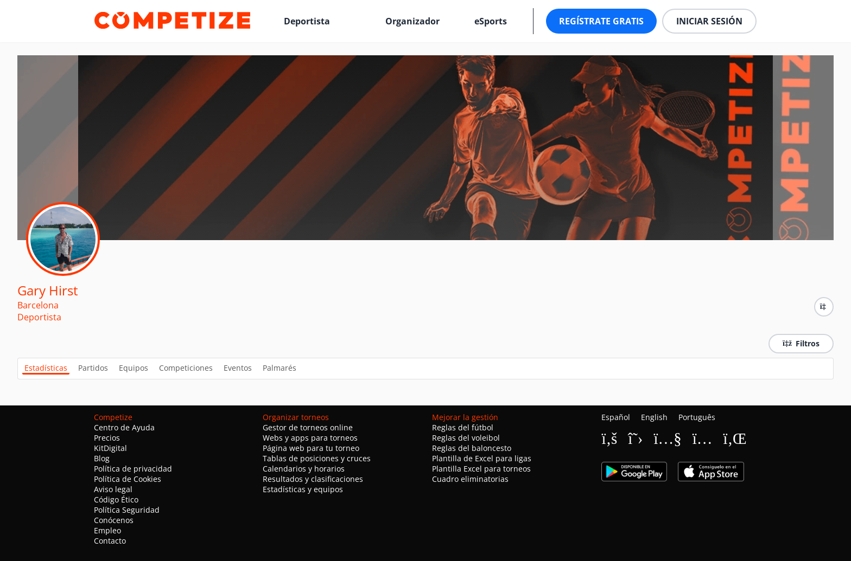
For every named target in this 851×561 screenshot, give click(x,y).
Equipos (133, 368)
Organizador (412, 21)
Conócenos (114, 520)
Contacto (110, 541)
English (654, 417)
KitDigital (110, 448)
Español (615, 417)
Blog (102, 458)
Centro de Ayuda (124, 427)
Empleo (107, 530)
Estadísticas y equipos (303, 489)
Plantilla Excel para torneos (481, 468)
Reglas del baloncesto (471, 448)
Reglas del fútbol (462, 427)
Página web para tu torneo (311, 448)
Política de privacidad (133, 468)
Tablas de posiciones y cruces (317, 458)
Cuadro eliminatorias (470, 479)
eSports (490, 21)
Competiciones (186, 368)
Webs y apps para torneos (310, 438)
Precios (107, 438)
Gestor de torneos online (308, 427)
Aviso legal (113, 489)
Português (696, 417)
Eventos (238, 368)
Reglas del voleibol (466, 438)
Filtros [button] (801, 343)
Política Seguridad (127, 510)
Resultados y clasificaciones (313, 479)
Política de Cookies (127, 479)
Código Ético (116, 499)
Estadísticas (45, 368)
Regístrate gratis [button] (601, 21)
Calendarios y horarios (304, 468)
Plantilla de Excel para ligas (481, 458)
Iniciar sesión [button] (709, 21)
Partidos (93, 368)
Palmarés (279, 368)
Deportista (307, 21)
